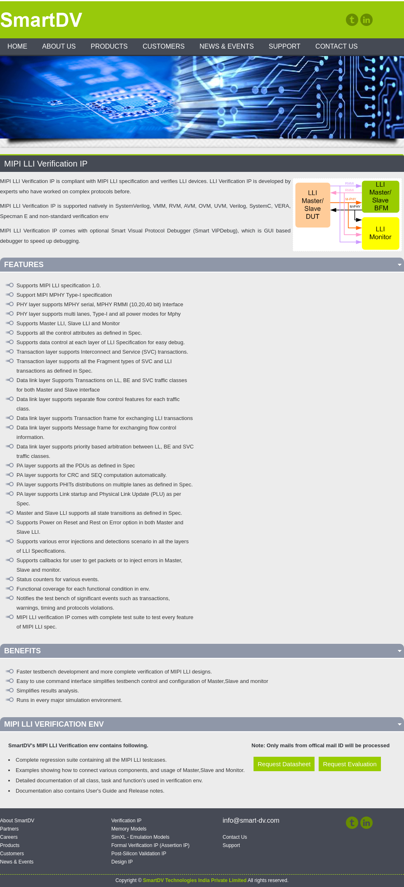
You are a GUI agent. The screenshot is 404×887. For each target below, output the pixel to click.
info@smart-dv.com (251, 820)
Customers (164, 46)
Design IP (122, 862)
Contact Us (336, 46)
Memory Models (128, 829)
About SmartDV (17, 821)
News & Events (227, 46)
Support (285, 46)
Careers (9, 837)
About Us (59, 46)
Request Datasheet (284, 763)
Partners (9, 829)
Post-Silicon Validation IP (138, 853)
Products (109, 46)
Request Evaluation (349, 763)
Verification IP (126, 821)
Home (17, 46)
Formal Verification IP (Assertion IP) (150, 845)
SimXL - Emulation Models (140, 837)
